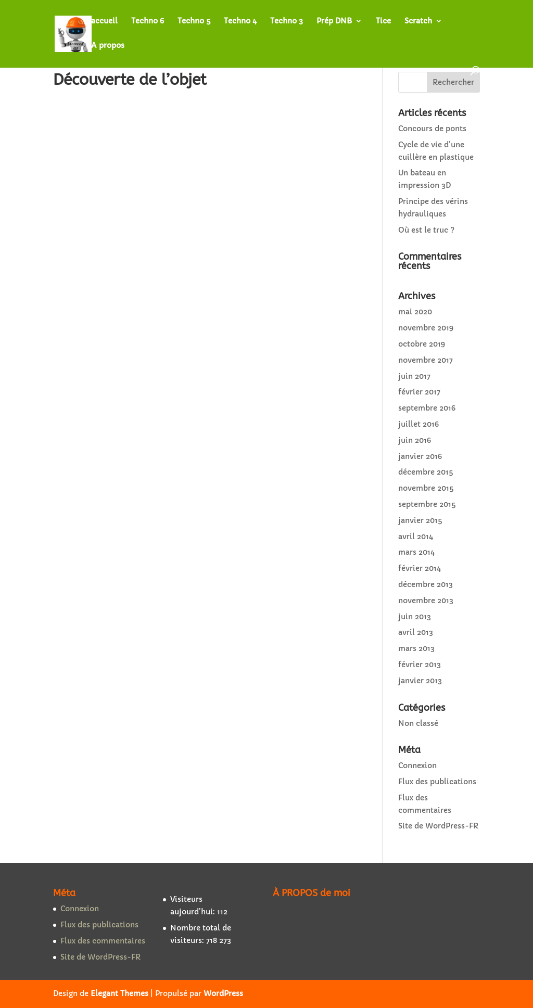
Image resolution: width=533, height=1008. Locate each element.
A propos (107, 46)
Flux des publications (437, 781)
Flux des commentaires (102, 941)
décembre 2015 (425, 472)
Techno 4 (240, 21)
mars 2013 (416, 648)
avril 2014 (415, 536)
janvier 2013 (420, 680)
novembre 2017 (425, 360)
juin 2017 (414, 376)
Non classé (418, 723)
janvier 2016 (420, 456)
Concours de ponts (432, 128)
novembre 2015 (425, 488)
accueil (104, 21)
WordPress (223, 993)
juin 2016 (414, 440)
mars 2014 (416, 552)
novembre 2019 (425, 328)
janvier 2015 (420, 520)
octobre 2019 (421, 344)
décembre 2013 (425, 584)
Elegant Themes (119, 993)
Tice (383, 21)
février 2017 (419, 392)
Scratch (418, 21)
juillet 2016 (418, 424)
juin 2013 (414, 616)
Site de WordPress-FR (438, 826)
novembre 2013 (425, 600)
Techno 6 (147, 21)
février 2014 (419, 568)
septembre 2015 (426, 504)
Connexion (417, 765)
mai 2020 (415, 311)
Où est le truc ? (426, 230)
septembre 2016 (426, 408)
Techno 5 (193, 21)
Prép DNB (334, 21)
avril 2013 (415, 632)
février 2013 (419, 664)
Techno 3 (286, 21)
